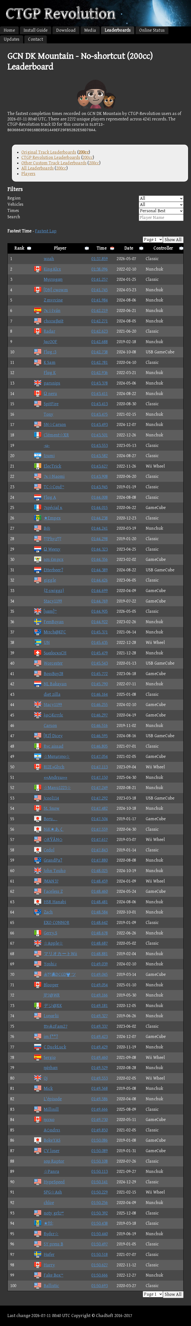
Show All (173, 239)
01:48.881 (99, 953)
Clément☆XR (51, 435)
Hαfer (44, 1254)
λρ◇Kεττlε (48, 715)
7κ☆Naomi (49, 476)
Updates (11, 39)
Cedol (44, 850)
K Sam (44, 362)
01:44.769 (99, 601)
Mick (43, 1088)
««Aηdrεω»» (50, 777)
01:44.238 (99, 518)
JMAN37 (46, 881)
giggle (45, 580)
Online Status (152, 30)
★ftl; (43, 1223)
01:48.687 (99, 943)
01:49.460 (99, 1057)
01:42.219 (99, 310)
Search (95, 217)
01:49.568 (99, 1088)
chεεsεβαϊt (48, 321)
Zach (43, 912)
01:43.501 (99, 435)
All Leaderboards (37, 168)
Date (128, 248)
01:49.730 (99, 1119)
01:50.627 (99, 1265)
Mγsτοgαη (48, 279)
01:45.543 (99, 663)
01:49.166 (99, 995)
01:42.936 (99, 372)
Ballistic (46, 1285)
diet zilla (47, 694)
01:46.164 (99, 694)
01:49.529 (99, 1067)
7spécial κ (48, 507)
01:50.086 (99, 1140)
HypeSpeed (49, 1182)
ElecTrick (47, 466)
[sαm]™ (45, 611)
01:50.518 (99, 1254)
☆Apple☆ (48, 943)
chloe (44, 1202)
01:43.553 (99, 445)
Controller (163, 248)
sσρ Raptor (49, 1161)
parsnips (47, 383)
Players (28, 173)
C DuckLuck (50, 1047)
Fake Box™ (48, 1275)
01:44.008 (99, 497)
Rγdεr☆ (46, 1233)
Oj (41, 1078)
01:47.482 (99, 808)
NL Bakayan (50, 684)
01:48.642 (99, 922)
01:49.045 (99, 974)
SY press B (48, 1244)
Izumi (44, 455)
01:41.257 (99, 279)
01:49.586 (99, 1099)
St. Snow (47, 808)
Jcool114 (46, 798)
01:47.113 (99, 767)
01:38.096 (99, 269)
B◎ (42, 528)
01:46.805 (99, 746)
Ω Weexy (47, 549)
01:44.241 (99, 528)
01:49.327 (99, 1016)
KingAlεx (47, 269)
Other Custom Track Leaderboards (54, 163)
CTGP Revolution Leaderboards (50, 157)
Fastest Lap (45, 231)
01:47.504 (99, 818)
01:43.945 (99, 487)
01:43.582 (99, 455)
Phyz (47, 538)
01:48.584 (99, 912)
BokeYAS (47, 1140)
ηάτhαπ (46, 1067)
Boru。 (45, 818)
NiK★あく (49, 829)
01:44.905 (99, 611)
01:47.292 (99, 798)
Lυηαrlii (46, 1016)
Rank (19, 248)
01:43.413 (99, 404)
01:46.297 (99, 715)
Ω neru (45, 393)
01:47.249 (99, 787)
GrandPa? (48, 860)
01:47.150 (99, 777)
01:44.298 (99, 538)
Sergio (45, 1057)
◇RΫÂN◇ (48, 839)
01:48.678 (99, 933)
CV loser (47, 1150)
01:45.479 (99, 653)
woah (44, 258)
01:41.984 (99, 300)
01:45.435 (99, 642)
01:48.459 (99, 881)
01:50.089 (99, 1150)
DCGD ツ (55, 974)
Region (95, 199)
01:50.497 (99, 1244)
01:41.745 (99, 290)
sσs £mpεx (48, 559)
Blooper (46, 985)
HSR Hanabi (50, 902)
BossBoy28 (48, 673)
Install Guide (36, 30)
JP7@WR (47, 995)
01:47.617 (99, 839)
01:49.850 (99, 1130)
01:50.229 (99, 1192)
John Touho (50, 870)
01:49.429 (99, 1047)
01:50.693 (99, 1285)
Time (101, 248)
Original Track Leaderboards (48, 152)
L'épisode (48, 1099)
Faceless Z (48, 891)
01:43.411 (99, 393)
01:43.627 (99, 466)
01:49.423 (99, 1036)
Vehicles (95, 205)
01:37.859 (99, 258)
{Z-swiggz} (49, 590)
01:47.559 (99, 829)
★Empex (47, 518)
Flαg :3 (45, 352)
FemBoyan (49, 621)
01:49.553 (99, 1078)
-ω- (42, 445)
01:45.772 (99, 673)
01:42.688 (99, 341)
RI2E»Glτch (49, 767)
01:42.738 (99, 352)
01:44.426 (99, 580)
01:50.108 (99, 1161)
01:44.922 (99, 621)
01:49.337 (99, 1026)
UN (42, 642)
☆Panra (46, 1171)
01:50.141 (99, 1182)
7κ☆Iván (47, 310)
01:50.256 (99, 1202)
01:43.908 (99, 476)
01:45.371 (99, 632)
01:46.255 (99, 704)
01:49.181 (99, 1005)
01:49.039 (99, 964)
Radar (44, 331)
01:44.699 (99, 590)
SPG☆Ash (48, 1192)
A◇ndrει (47, 1130)
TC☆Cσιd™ (49, 487)
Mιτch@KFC (50, 632)
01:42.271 (99, 321)
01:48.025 (99, 870)
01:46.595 (99, 735)
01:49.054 (99, 985)
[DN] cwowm (51, 290)
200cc (88, 157)
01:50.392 (99, 1213)
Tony (43, 414)
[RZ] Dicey (48, 735)
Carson (45, 725)
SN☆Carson (50, 424)
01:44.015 (99, 507)
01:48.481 (99, 902)
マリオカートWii (55, 953)
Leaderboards (118, 30)
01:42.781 (99, 362)
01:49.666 (99, 1109)
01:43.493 (99, 424)
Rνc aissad (48, 746)
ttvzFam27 (50, 1026)
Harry (44, 1265)
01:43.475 (99, 414)
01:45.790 (99, 684)
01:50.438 (99, 1223)
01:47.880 (99, 860)
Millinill (46, 1109)
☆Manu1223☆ (52, 787)
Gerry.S (45, 933)
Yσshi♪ (45, 964)
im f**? (46, 1036)
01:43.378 (99, 383)
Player (60, 248)
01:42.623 (99, 331)
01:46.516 (99, 725)
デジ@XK (48, 1005)
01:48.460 (99, 891)
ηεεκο (44, 1119)
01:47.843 (99, 850)
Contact (35, 39)
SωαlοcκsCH (50, 653)
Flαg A (45, 497)
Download (66, 30)
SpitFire (46, 404)
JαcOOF (45, 341)
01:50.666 (99, 1275)
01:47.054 (99, 756)
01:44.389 (99, 570)
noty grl (49, 1213)
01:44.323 (99, 549)
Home (9, 30)
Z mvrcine (48, 300)
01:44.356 (99, 559)
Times (95, 211)
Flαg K (45, 372)
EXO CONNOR (51, 922)
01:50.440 (99, 1233)
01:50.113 (99, 1171)
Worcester (48, 663)
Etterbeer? (48, 570)
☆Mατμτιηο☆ (52, 756)
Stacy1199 (48, 601)
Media (90, 30)
